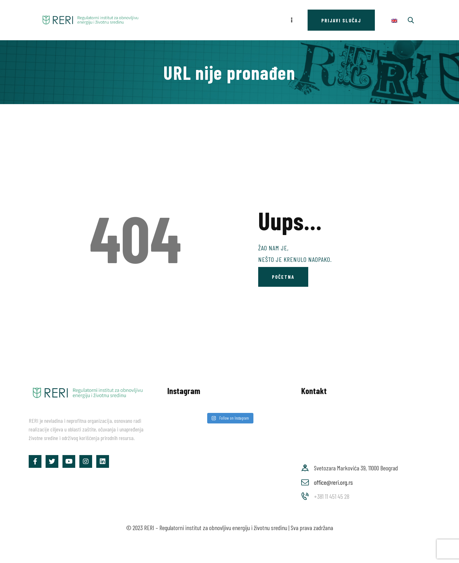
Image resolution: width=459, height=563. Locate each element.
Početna (283, 277)
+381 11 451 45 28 (331, 496)
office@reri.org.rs (333, 482)
